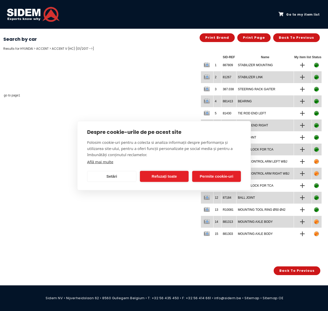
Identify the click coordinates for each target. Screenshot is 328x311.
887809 (228, 65)
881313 (228, 222)
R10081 (228, 210)
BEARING (245, 101)
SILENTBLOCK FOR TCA (255, 149)
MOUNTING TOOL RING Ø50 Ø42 (261, 210)
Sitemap (252, 298)
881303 (228, 234)
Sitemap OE (273, 298)
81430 (227, 113)
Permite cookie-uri (216, 176)
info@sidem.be (227, 298)
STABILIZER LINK (250, 77)
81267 (227, 77)
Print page (254, 37)
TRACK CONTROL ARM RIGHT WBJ (263, 173)
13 (216, 210)
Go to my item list (299, 14)
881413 (228, 101)
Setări (111, 176)
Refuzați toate (164, 176)
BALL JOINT (246, 197)
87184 (227, 197)
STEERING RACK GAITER (256, 89)
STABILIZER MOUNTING (255, 65)
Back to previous (296, 37)
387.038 (228, 89)
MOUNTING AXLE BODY (255, 222)
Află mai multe (100, 161)
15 (216, 234)
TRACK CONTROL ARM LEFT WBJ (262, 161)
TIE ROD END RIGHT (253, 125)
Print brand (217, 37)
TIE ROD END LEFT (252, 113)
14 (216, 222)
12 (216, 197)
